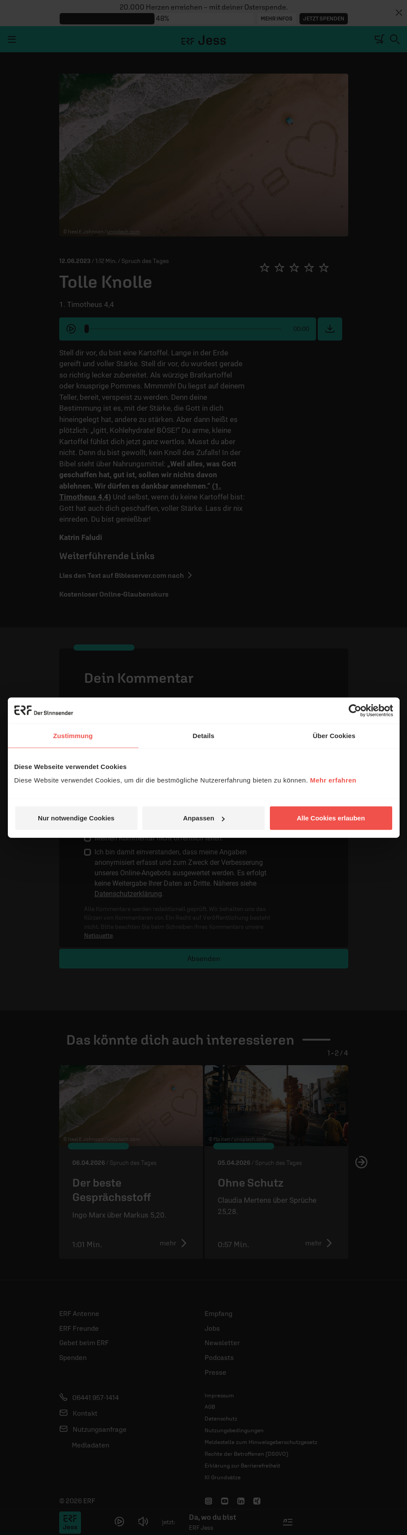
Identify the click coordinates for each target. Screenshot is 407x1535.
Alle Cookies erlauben (331, 818)
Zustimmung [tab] (73, 735)
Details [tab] (204, 735)
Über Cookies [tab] (334, 735)
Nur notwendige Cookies (76, 818)
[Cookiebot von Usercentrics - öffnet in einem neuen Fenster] (355, 710)
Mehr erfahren (333, 780)
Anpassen (204, 818)
